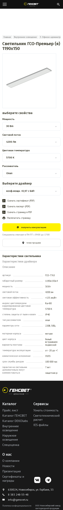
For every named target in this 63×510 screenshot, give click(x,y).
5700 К (10, 157)
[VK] (37, 480)
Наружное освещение (10, 437)
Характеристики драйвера (19, 261)
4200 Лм (11, 141)
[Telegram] (48, 480)
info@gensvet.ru (15, 499)
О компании (10, 461)
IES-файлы (40, 425)
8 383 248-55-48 (15, 494)
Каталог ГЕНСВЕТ (14, 416)
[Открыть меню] (4, 4)
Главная (7, 37)
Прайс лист (10, 410)
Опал (9, 173)
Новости (8, 466)
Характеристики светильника (21, 256)
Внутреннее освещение (25, 37)
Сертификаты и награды (13, 479)
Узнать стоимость (45, 410)
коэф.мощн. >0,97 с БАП (20, 190)
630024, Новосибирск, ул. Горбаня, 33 (27, 489)
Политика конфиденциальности (16, 505)
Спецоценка (10, 445)
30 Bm (9, 126)
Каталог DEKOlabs (15, 421)
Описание (8, 267)
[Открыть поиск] (58, 4)
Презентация (11, 471)
